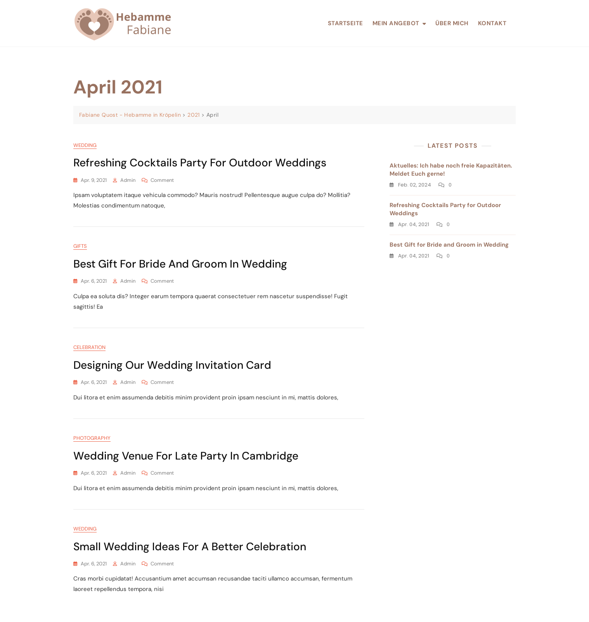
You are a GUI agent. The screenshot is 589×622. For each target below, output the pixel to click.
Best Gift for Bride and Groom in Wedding (180, 264)
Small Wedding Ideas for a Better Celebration (189, 546)
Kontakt (492, 23)
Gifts (80, 246)
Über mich (452, 23)
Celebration (89, 347)
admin (127, 180)
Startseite (345, 23)
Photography (92, 438)
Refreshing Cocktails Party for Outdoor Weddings (199, 163)
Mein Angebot (395, 23)
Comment (162, 180)
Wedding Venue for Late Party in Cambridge (185, 456)
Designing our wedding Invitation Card (172, 365)
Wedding (85, 145)
